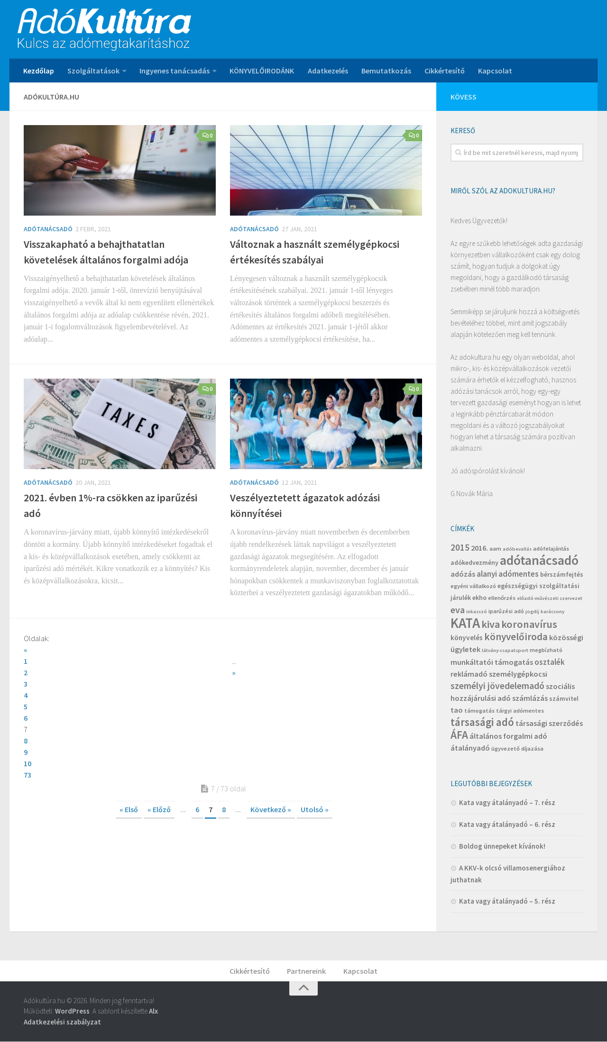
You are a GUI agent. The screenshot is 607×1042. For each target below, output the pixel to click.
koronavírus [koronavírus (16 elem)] (529, 624)
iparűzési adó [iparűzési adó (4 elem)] (506, 611)
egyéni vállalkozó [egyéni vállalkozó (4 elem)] (473, 585)
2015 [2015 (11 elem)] (460, 547)
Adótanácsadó (48, 229)
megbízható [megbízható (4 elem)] (546, 649)
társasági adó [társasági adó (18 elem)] (482, 722)
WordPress (72, 1011)
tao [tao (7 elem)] (457, 710)
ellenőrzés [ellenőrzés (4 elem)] (501, 597)
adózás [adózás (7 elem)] (463, 574)
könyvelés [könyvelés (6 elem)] (467, 637)
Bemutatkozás (386, 70)
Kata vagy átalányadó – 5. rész (507, 901)
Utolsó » (315, 764)
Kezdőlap (38, 70)
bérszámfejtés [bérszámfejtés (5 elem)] (561, 574)
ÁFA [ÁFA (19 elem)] (459, 735)
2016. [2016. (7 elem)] (479, 548)
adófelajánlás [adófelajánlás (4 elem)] (551, 548)
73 (27, 729)
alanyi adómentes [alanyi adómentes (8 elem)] (508, 574)
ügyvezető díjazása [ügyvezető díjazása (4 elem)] (517, 748)
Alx (153, 1011)
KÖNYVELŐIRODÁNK (262, 70)
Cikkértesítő (444, 70)
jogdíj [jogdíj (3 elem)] (532, 611)
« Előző (159, 764)
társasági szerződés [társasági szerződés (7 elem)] (549, 723)
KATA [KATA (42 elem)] (465, 623)
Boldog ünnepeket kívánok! (502, 846)
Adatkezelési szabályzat (62, 1021)
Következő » (270, 764)
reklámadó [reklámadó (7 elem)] (469, 674)
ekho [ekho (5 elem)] (479, 597)
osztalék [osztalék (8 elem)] (549, 662)
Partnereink (306, 971)
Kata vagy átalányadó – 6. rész (507, 824)
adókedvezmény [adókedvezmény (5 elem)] (474, 562)
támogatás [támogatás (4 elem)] (479, 710)
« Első (129, 764)
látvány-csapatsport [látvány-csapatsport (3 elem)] (505, 650)
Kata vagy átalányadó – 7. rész (507, 802)
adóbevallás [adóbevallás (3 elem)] (517, 549)
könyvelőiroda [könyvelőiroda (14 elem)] (516, 636)
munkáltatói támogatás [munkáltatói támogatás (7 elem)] (492, 662)
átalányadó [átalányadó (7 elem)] (470, 747)
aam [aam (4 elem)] (495, 548)
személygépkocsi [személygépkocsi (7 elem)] (518, 674)
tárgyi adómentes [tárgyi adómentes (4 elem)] (520, 710)
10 (234, 706)
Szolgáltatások (93, 70)
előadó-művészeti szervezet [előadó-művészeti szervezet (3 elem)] (549, 598)
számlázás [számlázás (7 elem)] (530, 698)
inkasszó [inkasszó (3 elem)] (476, 611)
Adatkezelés (327, 70)
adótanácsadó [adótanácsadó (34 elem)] (539, 560)
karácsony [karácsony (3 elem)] (552, 611)
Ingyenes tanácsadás (174, 70)
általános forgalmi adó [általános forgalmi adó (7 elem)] (508, 736)
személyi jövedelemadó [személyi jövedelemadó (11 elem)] (497, 685)
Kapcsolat (495, 70)
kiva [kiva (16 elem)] (490, 624)
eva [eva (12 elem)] (458, 610)
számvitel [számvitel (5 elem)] (564, 698)
